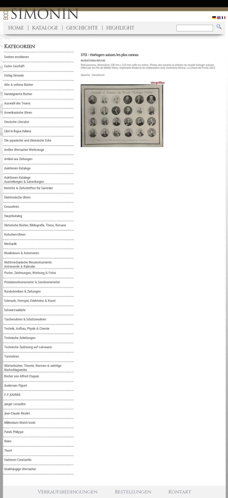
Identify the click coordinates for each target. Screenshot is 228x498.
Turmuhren (11, 356)
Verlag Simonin (14, 75)
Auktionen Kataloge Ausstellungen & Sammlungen (24, 180)
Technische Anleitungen (19, 338)
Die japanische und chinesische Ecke (27, 140)
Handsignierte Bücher (18, 94)
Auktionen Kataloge (17, 168)
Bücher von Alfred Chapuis (21, 376)
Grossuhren (11, 207)
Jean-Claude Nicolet (17, 413)
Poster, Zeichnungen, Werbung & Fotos (30, 273)
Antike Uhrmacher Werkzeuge (24, 150)
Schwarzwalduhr (15, 310)
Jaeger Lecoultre (15, 404)
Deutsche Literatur (16, 122)
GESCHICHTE (82, 28)
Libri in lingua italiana (17, 131)
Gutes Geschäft (14, 66)
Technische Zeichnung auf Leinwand (27, 347)
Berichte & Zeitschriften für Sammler (28, 188)
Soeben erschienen (16, 57)
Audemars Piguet (15, 385)
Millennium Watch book (19, 423)
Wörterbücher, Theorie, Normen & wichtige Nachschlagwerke (32, 368)
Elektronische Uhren (17, 197)
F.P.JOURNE (12, 395)
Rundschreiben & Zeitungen (22, 291)
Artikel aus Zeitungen (18, 159)
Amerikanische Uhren (18, 112)
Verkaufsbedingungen (67, 492)
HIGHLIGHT (120, 28)
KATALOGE (45, 28)
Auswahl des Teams (17, 103)
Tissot (8, 450)
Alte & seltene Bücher (18, 85)
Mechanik (10, 244)
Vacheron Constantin (17, 460)
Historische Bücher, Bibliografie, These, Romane (35, 225)
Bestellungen (133, 492)
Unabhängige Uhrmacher (20, 469)
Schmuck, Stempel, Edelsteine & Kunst (30, 301)
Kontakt (179, 492)
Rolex (7, 441)
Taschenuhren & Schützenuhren (25, 319)
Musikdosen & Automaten (21, 253)
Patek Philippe (13, 432)
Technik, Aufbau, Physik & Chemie (26, 328)
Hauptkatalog (13, 216)
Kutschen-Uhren (14, 234)
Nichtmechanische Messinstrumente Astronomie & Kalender (28, 264)
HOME (16, 28)
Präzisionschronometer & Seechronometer (32, 282)
